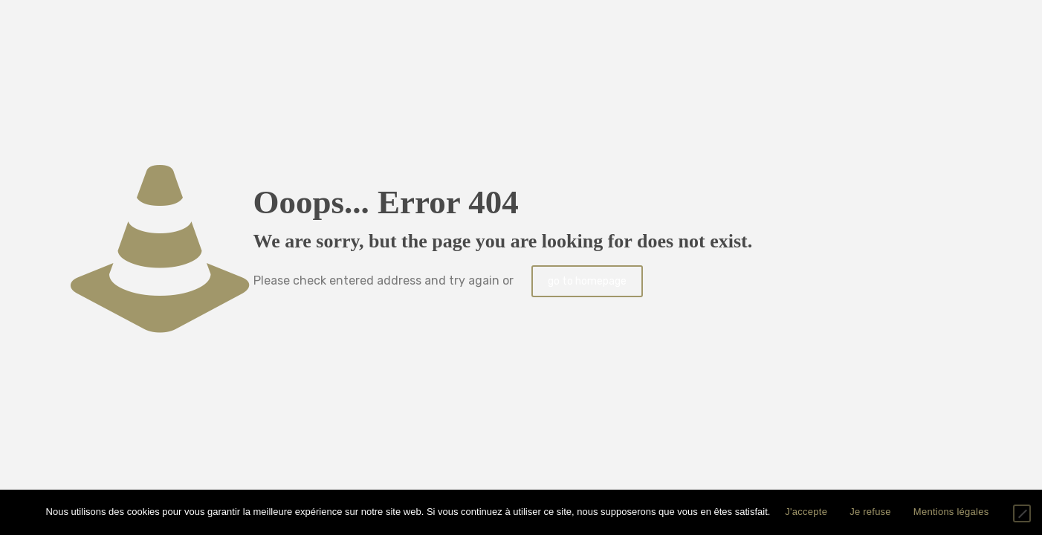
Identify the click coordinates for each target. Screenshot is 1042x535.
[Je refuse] (1022, 513)
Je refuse (870, 511)
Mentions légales (951, 511)
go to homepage (587, 281)
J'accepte (806, 511)
